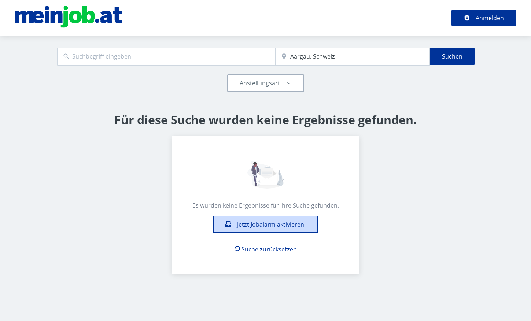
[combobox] (166, 57)
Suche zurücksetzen (266, 249)
